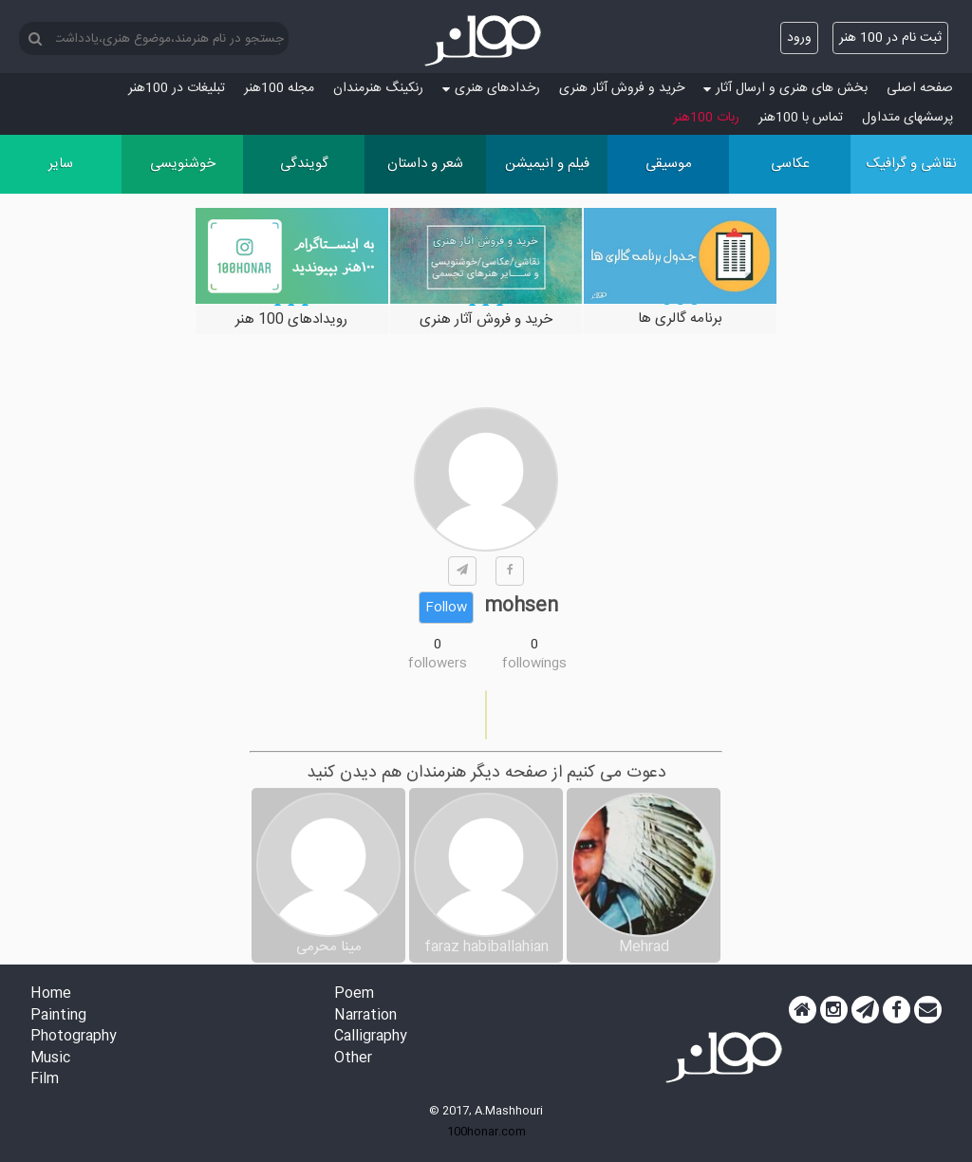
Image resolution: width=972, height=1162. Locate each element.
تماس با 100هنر (800, 117)
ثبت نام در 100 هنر (890, 38)
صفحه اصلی (920, 88)
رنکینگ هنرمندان (378, 88)
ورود (799, 38)
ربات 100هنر (706, 117)
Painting (58, 1016)
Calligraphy (370, 1037)
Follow (446, 607)
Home (50, 994)
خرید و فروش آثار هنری (621, 88)
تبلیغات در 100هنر (176, 88)
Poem (354, 994)
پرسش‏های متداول (907, 117)
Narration (365, 1016)
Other (353, 1059)
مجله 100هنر (279, 88)
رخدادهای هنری (491, 88)
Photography (73, 1037)
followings (534, 663)
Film (44, 1080)
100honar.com (486, 1131)
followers (437, 663)
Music (50, 1059)
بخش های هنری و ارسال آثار (785, 88)
